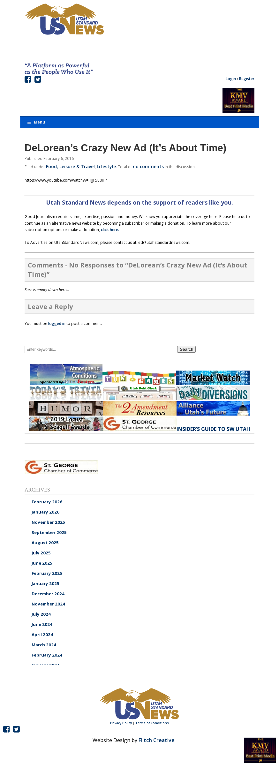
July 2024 (41, 614)
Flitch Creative (157, 740)
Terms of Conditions (152, 723)
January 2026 (45, 512)
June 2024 (42, 624)
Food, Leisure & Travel (70, 166)
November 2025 (48, 522)
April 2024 (42, 634)
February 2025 (47, 573)
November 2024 (48, 604)
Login (231, 78)
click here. (110, 229)
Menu (35, 122)
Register (246, 78)
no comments (148, 166)
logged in (56, 323)
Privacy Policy (121, 723)
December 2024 (48, 594)
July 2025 (41, 553)
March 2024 (44, 645)
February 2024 (47, 655)
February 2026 (47, 502)
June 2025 (42, 563)
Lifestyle (106, 166)
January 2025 (45, 583)
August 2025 (45, 542)
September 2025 (49, 532)
